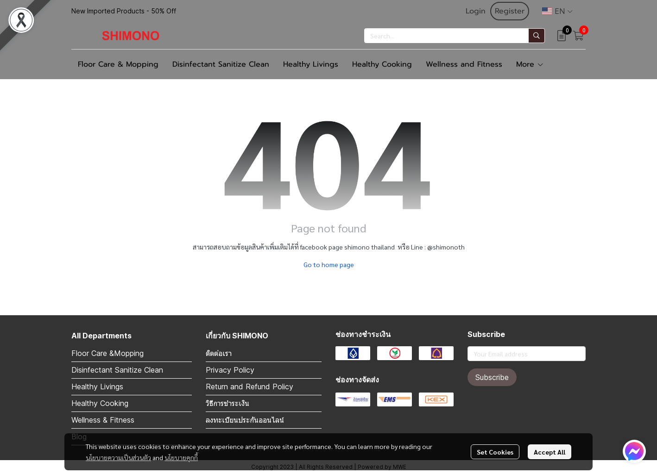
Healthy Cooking (99, 403)
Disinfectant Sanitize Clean (117, 369)
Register (509, 11)
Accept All (549, 452)
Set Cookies (495, 452)
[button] (557, 11)
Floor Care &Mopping (107, 353)
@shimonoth (446, 247)
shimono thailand (369, 247)
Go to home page (328, 264)
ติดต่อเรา (219, 353)
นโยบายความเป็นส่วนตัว (118, 457)
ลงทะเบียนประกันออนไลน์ (245, 419)
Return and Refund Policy (249, 386)
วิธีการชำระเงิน (227, 403)
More (530, 64)
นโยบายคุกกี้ (181, 457)
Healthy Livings (97, 386)
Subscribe (492, 377)
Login (476, 11)
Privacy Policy (230, 369)
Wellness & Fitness (102, 419)
